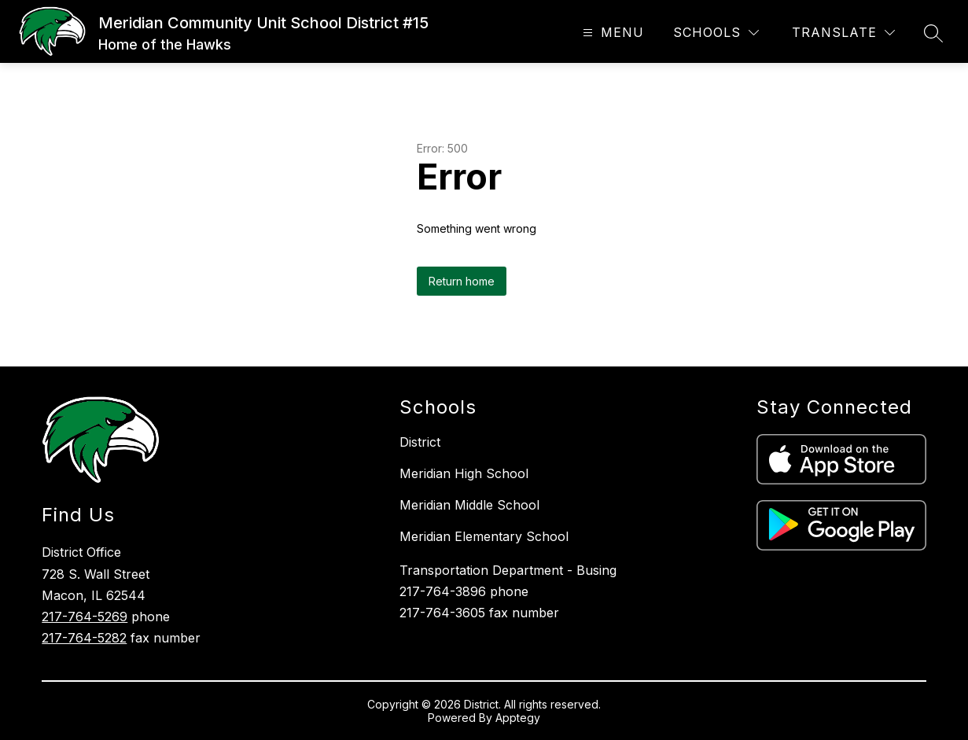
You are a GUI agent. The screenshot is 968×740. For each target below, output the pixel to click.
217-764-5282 (84, 638)
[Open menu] (611, 32)
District (419, 442)
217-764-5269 (84, 616)
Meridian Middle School (469, 505)
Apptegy (517, 717)
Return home (462, 281)
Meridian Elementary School (484, 536)
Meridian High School (463, 473)
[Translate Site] (843, 32)
